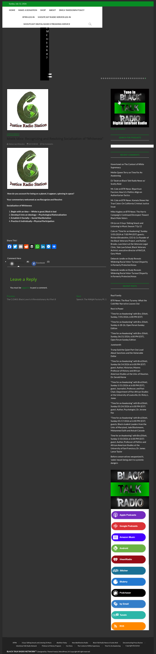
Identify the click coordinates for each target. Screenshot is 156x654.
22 (145, 71)
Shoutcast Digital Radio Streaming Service (72, 17)
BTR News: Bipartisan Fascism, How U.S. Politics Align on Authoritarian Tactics (126, 185)
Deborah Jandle (118, 251)
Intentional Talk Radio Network (26, 639)
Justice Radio (13, 127)
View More (11, 70)
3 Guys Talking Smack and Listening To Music (37, 636)
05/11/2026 (94, 62)
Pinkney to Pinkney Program (51, 639)
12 (124, 71)
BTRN (17, 42)
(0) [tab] (18, 257)
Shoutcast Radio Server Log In (119, 10)
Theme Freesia (52, 645)
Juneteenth (116, 338)
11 (122, 71)
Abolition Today (62, 636)
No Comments (12, 66)
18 (137, 71)
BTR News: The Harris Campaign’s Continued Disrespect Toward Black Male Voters (129, 208)
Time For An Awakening (113, 639)
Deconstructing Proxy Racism (133, 636)
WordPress (17, 257)
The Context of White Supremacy (89, 639)
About (52, 10)
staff (8, 62)
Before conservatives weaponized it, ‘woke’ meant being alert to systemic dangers (94, 52)
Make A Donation (27, 10)
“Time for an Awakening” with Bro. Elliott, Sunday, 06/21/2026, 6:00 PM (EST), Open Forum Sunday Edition (129, 329)
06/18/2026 (56, 62)
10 (120, 71)
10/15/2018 (32, 137)
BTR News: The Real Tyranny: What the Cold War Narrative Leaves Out (20, 52)
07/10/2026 (19, 62)
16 (132, 71)
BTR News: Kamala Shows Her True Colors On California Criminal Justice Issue (130, 196)
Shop (43, 10)
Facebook (38, 257)
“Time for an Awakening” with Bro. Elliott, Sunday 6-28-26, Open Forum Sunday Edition (129, 318)
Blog (12, 42)
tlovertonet (116, 157)
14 (128, 71)
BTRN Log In (94, 10)
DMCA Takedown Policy (71, 10)
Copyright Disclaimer (133, 639)
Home (12, 10)
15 (130, 71)
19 (139, 71)
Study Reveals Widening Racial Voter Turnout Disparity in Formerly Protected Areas (129, 254)
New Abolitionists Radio (139, 46)
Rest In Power (117, 302)
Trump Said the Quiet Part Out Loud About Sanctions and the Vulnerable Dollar (56, 52)
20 (141, 71)
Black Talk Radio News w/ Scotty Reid (105, 636)
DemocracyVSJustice (16, 137)
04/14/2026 (132, 62)
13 (126, 71)
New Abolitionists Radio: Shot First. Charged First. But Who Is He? (134, 54)
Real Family (116, 288)
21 (143, 71)
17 (135, 71)
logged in (26, 281)
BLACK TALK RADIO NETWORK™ (22, 644)
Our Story (69, 639)
